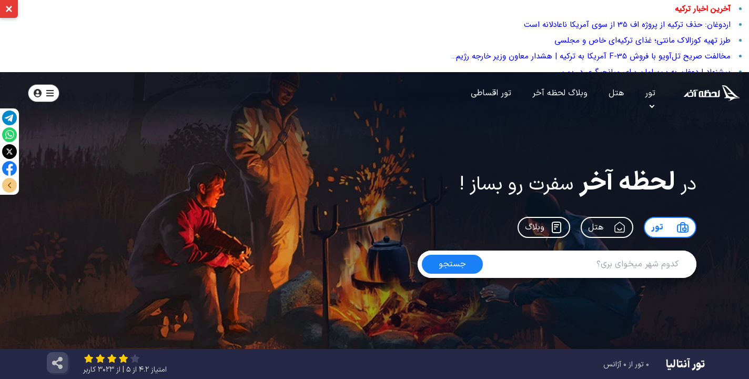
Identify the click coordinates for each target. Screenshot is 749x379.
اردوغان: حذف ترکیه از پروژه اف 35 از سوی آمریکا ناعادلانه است (627, 24)
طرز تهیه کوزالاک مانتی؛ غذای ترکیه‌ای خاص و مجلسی (642, 40)
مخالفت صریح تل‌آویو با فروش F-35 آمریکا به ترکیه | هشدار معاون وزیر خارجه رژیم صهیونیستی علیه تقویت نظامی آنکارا (531, 56)
